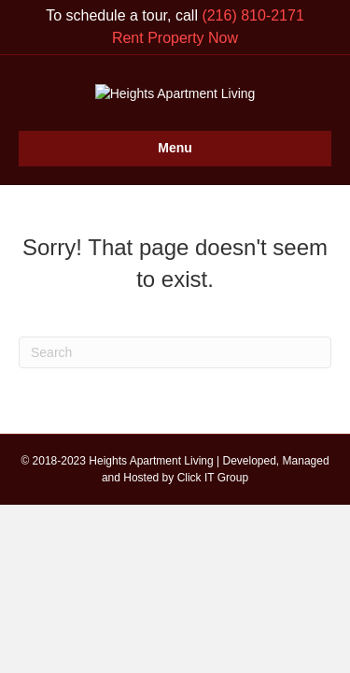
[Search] (175, 439)
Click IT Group (212, 563)
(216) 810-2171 (252, 15)
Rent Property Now (175, 38)
